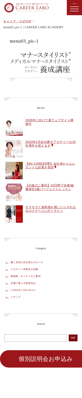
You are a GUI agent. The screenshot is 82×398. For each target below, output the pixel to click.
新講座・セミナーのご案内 (26, 276)
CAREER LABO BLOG (23, 290)
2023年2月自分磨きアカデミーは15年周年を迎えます (50, 143)
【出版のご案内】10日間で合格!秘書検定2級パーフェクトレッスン (49, 187)
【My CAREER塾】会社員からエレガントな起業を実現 (50, 165)
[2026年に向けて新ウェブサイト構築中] (14, 138)
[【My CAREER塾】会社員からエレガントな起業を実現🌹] (14, 181)
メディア (16, 297)
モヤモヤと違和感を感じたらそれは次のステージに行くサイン (50, 208)
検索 (73, 338)
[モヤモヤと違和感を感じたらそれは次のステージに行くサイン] (14, 225)
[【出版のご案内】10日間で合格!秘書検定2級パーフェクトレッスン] (14, 203)
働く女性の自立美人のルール (27, 262)
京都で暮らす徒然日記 (23, 283)
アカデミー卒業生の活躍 (24, 269)
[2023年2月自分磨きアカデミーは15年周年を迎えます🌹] (14, 160)
